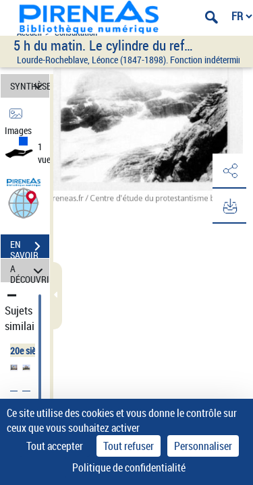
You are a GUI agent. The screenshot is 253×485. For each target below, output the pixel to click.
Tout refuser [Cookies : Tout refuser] (128, 446)
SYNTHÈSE (29, 86)
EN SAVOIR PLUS (29, 248)
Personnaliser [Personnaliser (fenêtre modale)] (203, 446)
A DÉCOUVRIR (29, 270)
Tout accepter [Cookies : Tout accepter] (54, 446)
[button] (23, 202)
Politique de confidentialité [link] (129, 467)
